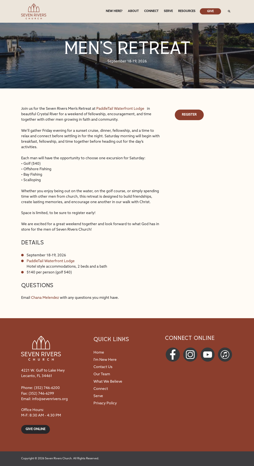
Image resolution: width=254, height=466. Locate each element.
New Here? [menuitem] (114, 11)
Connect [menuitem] (151, 11)
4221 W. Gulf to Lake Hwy (43, 370)
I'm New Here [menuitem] (105, 360)
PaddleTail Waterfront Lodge (120, 109)
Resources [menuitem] (186, 11)
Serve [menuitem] (168, 11)
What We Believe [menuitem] (107, 382)
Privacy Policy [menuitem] (105, 403)
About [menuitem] (133, 11)
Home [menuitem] (98, 352)
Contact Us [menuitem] (102, 367)
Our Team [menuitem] (101, 374)
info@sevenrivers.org (50, 399)
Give (210, 11)
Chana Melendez (45, 298)
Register (189, 114)
